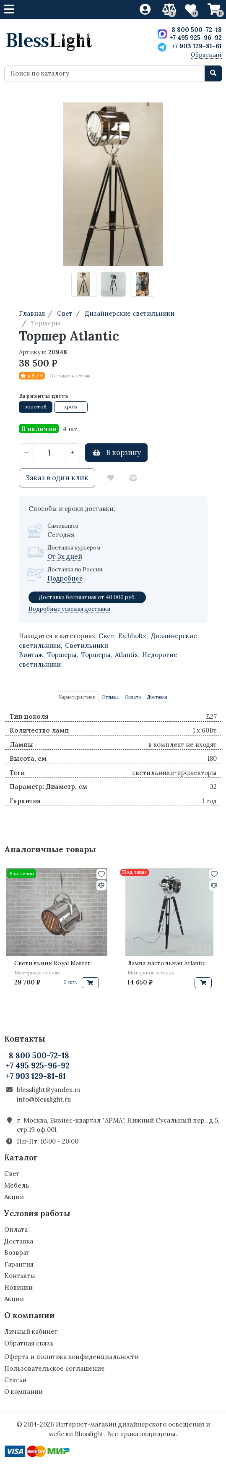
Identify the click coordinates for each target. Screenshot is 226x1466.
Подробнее (65, 578)
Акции (14, 1197)
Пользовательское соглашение (54, 1368)
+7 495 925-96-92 (195, 38)
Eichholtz (132, 636)
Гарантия (19, 1264)
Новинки (18, 1287)
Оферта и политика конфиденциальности (71, 1357)
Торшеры (62, 655)
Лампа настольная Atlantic (166, 963)
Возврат (17, 1253)
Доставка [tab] (157, 697)
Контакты (19, 1276)
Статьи (15, 1380)
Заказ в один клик (57, 477)
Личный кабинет (31, 1331)
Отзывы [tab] (110, 697)
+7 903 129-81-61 (196, 46)
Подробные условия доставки (69, 609)
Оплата (16, 1229)
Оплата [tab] (133, 697)
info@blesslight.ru (44, 1099)
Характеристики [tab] (77, 697)
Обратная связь (28, 1343)
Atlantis (126, 655)
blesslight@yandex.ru (49, 1090)
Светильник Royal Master (52, 963)
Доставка (18, 1241)
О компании (23, 1391)
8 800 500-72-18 (196, 30)
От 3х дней (64, 556)
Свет (106, 636)
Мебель (16, 1185)
